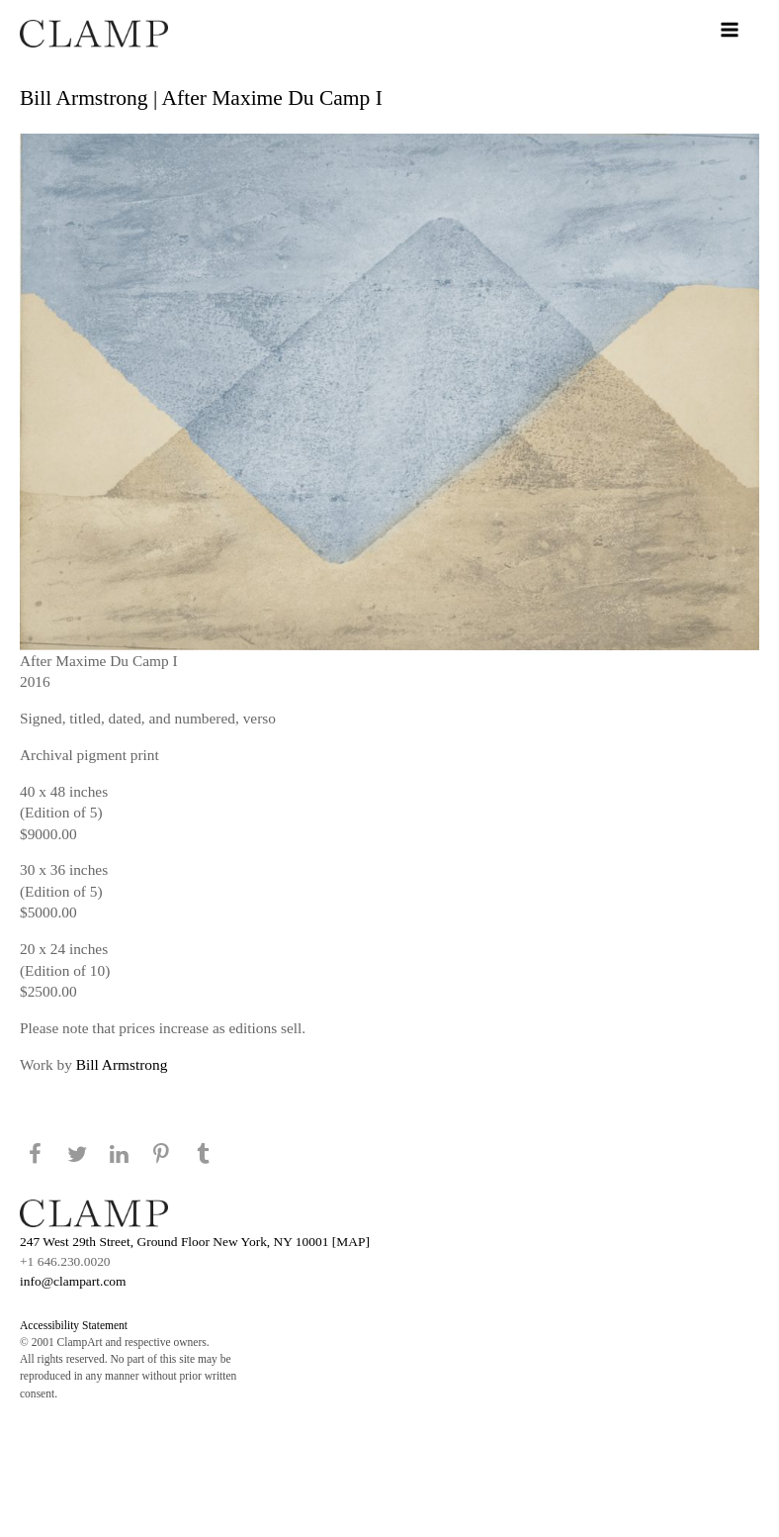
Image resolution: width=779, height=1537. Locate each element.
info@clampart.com (73, 1281)
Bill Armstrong (122, 1064)
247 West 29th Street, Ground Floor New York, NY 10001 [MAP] (195, 1241)
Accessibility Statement (74, 1325)
